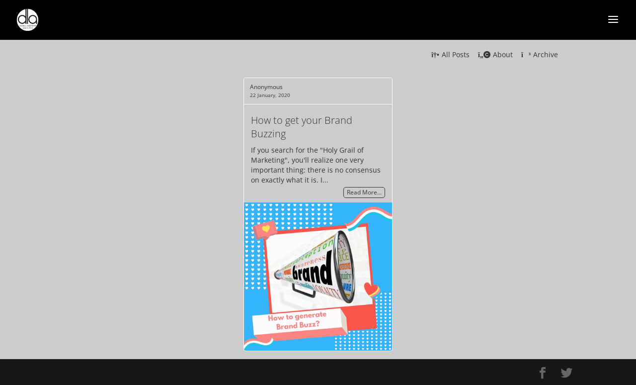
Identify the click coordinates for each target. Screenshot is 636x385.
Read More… (364, 193)
